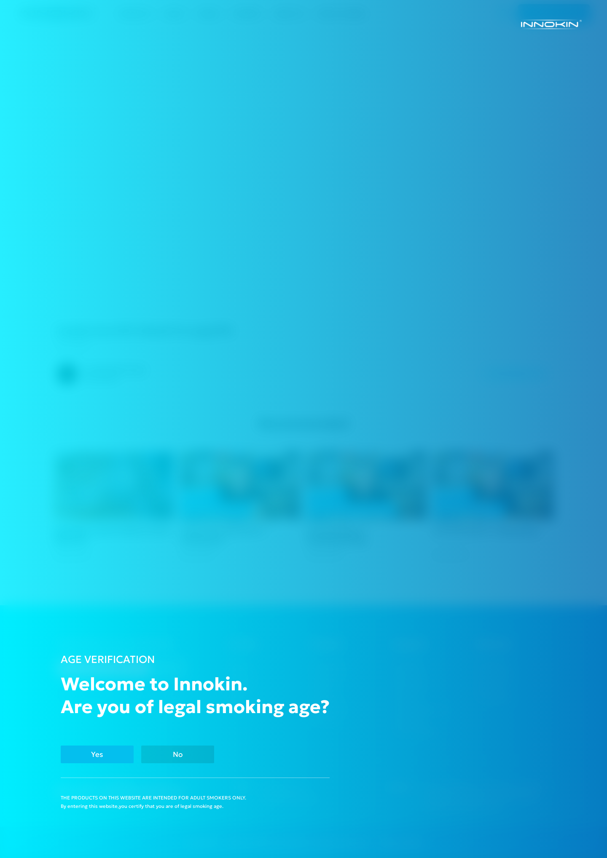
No (178, 754)
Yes (97, 754)
